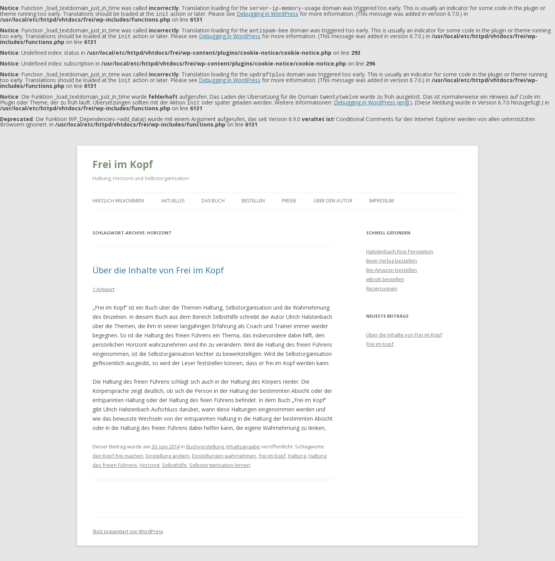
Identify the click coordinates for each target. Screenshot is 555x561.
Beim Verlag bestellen (391, 257)
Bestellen (253, 197)
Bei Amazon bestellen (391, 266)
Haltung (297, 452)
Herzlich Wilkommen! (118, 197)
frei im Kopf (272, 452)
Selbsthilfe (174, 461)
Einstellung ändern (168, 452)
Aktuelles (173, 197)
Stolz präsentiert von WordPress (127, 528)
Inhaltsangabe (243, 443)
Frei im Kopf (122, 161)
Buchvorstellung (205, 443)
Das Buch (213, 197)
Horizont (150, 461)
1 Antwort (103, 286)
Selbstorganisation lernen (219, 461)
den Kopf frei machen (117, 452)
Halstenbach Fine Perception (399, 248)
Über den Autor (332, 197)
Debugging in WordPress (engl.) (373, 99)
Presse (289, 197)
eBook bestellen (385, 276)
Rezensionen (381, 285)
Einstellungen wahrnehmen (224, 452)
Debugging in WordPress (267, 13)
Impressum (381, 197)
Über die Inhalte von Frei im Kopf (158, 267)
